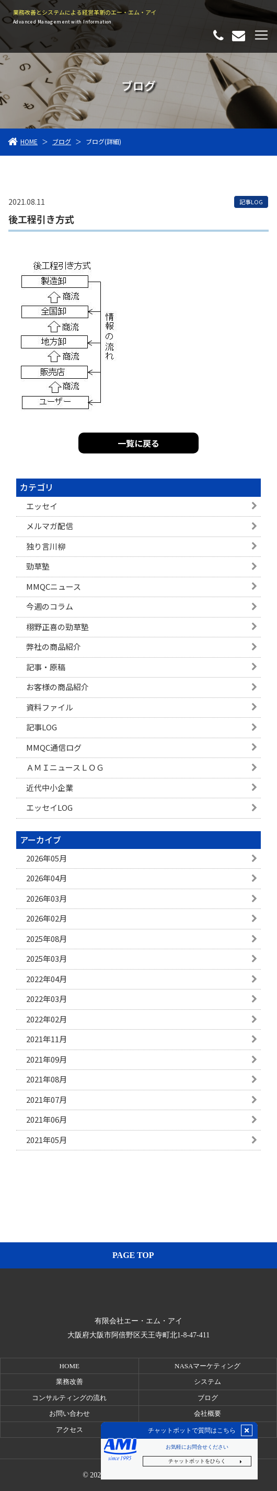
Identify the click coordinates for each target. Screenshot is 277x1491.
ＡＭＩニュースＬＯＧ (65, 767)
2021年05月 (46, 1139)
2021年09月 (46, 1059)
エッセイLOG (49, 807)
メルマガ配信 (49, 525)
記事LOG (41, 726)
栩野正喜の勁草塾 (57, 626)
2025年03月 (46, 958)
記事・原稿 (45, 666)
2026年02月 (46, 918)
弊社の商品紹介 (53, 646)
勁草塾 (38, 566)
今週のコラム (49, 606)
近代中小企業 (49, 787)
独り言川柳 (45, 546)
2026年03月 (46, 898)
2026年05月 (46, 858)
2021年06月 (46, 1119)
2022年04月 (46, 978)
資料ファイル (49, 707)
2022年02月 (46, 1019)
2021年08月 (46, 1079)
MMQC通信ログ (54, 747)
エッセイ (41, 505)
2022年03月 (46, 998)
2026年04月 (46, 877)
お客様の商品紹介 (57, 686)
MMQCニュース (53, 586)
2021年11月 (46, 1038)
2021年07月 (46, 1099)
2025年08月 (46, 938)
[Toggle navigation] (261, 35)
